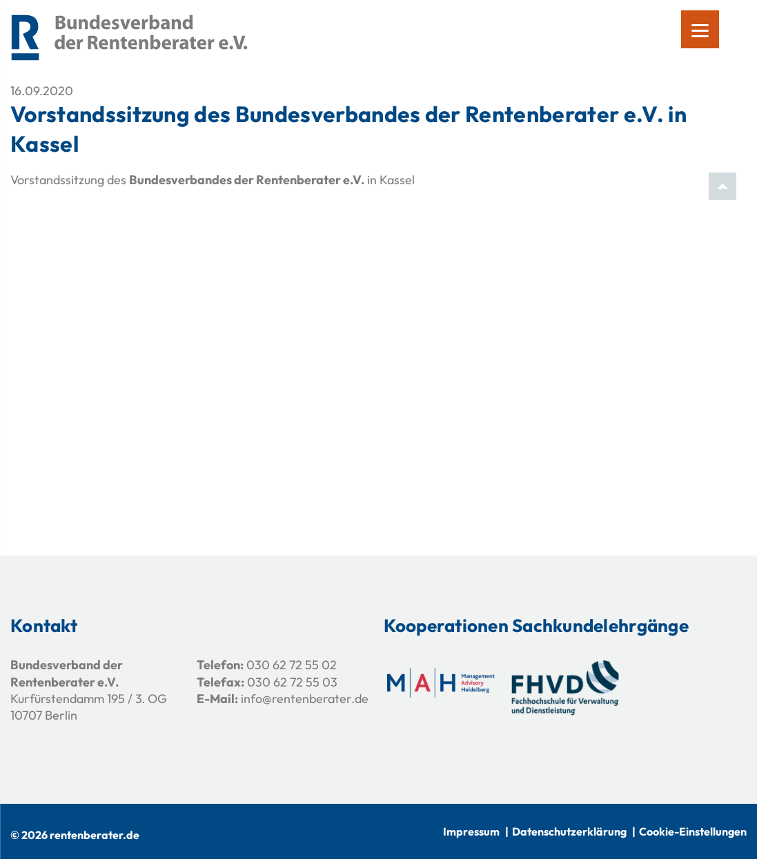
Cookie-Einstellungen (693, 831)
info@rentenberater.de (304, 699)
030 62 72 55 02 (291, 665)
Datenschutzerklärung (569, 831)
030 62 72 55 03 (292, 682)
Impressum (471, 831)
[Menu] (700, 29)
